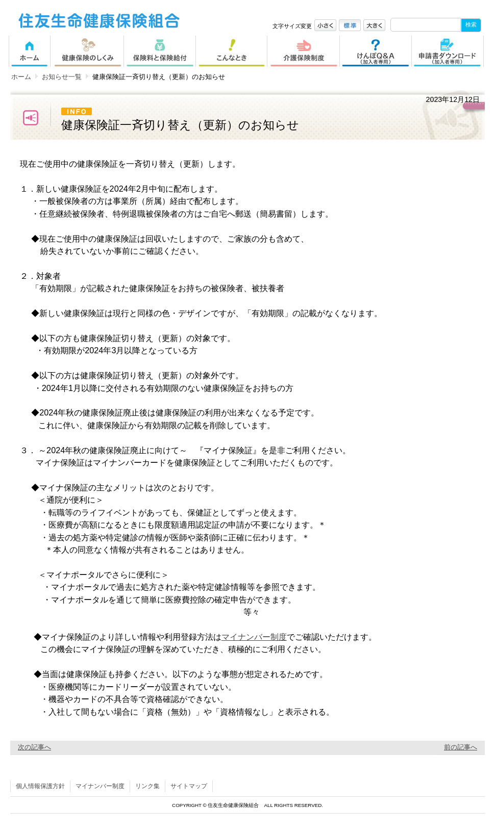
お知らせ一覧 (62, 77)
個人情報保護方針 (40, 786)
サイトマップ (188, 786)
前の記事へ (460, 747)
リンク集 (147, 786)
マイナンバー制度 (254, 636)
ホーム (21, 77)
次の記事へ (34, 747)
